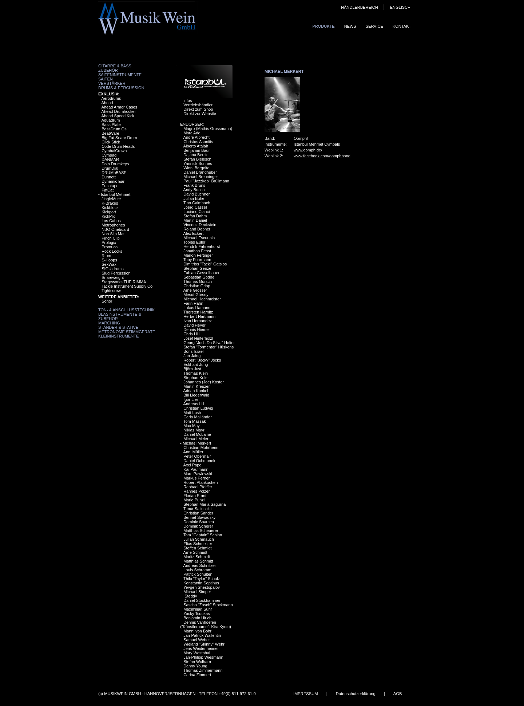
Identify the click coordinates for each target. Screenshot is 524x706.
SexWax (109, 264)
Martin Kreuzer (196, 386)
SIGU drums (113, 269)
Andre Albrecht (196, 137)
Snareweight (113, 277)
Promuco (110, 247)
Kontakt (402, 26)
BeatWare (110, 133)
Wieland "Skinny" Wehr (204, 644)
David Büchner (196, 194)
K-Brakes (110, 203)
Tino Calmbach (196, 203)
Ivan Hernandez (197, 321)
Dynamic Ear (113, 181)
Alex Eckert (193, 233)
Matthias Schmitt (198, 561)
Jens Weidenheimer (201, 648)
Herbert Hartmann (199, 316)
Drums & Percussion (121, 88)
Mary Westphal (196, 653)
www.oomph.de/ (308, 150)
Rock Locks (112, 251)
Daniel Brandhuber (200, 172)
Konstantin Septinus (201, 583)
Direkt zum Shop (198, 109)
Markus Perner (196, 478)
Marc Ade (191, 133)
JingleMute (111, 199)
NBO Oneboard (115, 229)
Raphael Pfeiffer (197, 487)
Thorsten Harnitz (198, 312)
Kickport (109, 212)
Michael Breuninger (200, 176)
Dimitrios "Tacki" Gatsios (205, 264)
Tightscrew (111, 290)
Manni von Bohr (197, 631)
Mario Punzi (194, 500)
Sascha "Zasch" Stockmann (208, 605)
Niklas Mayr (193, 430)
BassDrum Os (114, 129)
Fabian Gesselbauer (201, 273)
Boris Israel (193, 351)
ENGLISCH (400, 7)
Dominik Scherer (198, 526)
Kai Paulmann (196, 469)
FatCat (108, 190)
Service (374, 26)
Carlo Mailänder (197, 417)
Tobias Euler (194, 242)
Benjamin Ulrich (197, 618)
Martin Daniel (195, 220)
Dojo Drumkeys (115, 164)
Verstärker (112, 83)
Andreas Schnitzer (199, 565)
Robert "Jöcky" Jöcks (202, 360)
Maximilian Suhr (197, 609)
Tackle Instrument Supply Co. (128, 286)
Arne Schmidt (195, 552)
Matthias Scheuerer (200, 530)
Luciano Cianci (196, 211)
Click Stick (111, 142)
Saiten (105, 79)
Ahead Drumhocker (119, 111)
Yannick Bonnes (197, 163)
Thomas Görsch (197, 281)
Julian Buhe (194, 198)
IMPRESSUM (305, 693)
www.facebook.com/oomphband (322, 156)
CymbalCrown (114, 151)
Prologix (109, 242)
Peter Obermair (197, 456)
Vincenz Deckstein (199, 224)
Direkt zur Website (199, 113)
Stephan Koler (196, 377)
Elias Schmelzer (197, 543)
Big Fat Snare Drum (119, 137)
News (350, 26)
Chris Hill (191, 334)
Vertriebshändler (198, 105)
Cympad (109, 155)
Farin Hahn (193, 303)
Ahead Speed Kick (118, 116)
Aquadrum (111, 120)
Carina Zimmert (197, 675)
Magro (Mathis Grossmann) (207, 128)
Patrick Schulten (197, 574)
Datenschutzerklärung (356, 693)
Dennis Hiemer (196, 329)
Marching (109, 323)
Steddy (190, 596)
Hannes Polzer (196, 491)
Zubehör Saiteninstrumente (120, 72)
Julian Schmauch (198, 539)
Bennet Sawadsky (199, 517)
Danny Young (195, 666)
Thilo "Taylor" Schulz (201, 578)
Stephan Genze (197, 268)
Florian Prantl (195, 495)
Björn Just (192, 369)
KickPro (108, 216)
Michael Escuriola (199, 238)
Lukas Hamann (196, 307)
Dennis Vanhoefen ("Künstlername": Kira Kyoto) (205, 624)
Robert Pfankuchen (200, 482)
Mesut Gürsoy (195, 294)
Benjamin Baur (196, 150)
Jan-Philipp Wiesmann (203, 657)
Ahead (107, 102)
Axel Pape (192, 465)
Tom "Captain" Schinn (202, 535)
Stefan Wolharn (197, 661)
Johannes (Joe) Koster (203, 382)
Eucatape (110, 186)
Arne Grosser (195, 290)
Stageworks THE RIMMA (124, 282)
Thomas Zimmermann (203, 670)
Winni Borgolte (196, 168)
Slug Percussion (116, 273)
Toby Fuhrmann (197, 259)
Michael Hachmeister (202, 299)
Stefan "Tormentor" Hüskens (208, 347)
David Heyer (194, 325)
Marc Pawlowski (197, 474)
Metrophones (113, 225)
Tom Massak (194, 421)
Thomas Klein (195, 373)
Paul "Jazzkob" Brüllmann (206, 181)
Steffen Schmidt (197, 548)
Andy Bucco (194, 190)
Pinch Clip (111, 238)
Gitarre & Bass (114, 66)
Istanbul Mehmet (115, 194)
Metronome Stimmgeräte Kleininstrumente (126, 334)
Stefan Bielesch (197, 159)
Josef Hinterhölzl (198, 338)
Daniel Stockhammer (202, 600)
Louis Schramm (197, 570)
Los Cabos (111, 220)
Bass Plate (111, 124)
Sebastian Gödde (198, 277)
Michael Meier (195, 439)
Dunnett (109, 177)
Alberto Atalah (196, 146)
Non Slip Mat (113, 234)
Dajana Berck (195, 155)
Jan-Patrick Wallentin (202, 635)
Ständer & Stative (118, 327)
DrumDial (110, 168)
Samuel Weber (196, 640)
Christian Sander (198, 513)
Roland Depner (196, 229)
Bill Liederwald (196, 395)
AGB (397, 693)
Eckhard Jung (195, 364)
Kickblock (110, 207)
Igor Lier (190, 399)
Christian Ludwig (198, 408)
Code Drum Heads (118, 146)
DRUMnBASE (114, 172)
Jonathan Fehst (197, 251)
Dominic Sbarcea (198, 522)
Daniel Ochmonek (199, 460)
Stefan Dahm (195, 216)
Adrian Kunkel (196, 391)
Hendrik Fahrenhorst (201, 246)
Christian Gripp (196, 286)
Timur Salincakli (197, 508)
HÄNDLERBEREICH (359, 7)
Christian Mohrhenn (200, 447)
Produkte (323, 26)
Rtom (106, 255)
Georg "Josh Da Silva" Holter (209, 342)
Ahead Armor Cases (119, 107)
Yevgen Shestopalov (201, 587)
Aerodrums (111, 98)
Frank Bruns (194, 185)
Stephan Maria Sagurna (204, 504)
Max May (191, 425)
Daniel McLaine (197, 434)
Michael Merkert (197, 443)
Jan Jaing (192, 356)
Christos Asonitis (198, 141)
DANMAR (110, 159)
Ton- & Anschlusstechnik (126, 310)
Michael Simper (197, 591)
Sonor (107, 301)
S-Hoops (109, 260)
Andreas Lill (193, 404)
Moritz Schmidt (196, 557)
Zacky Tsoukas (196, 613)
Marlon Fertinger (198, 255)
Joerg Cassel (195, 207)
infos (187, 100)
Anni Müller (193, 452)
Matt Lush (192, 412)
